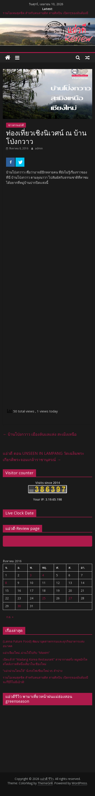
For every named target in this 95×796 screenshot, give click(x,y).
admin (39, 148)
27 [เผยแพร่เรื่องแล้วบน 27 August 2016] (70, 598)
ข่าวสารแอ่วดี (16, 125)
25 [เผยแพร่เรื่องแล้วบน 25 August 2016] (44, 598)
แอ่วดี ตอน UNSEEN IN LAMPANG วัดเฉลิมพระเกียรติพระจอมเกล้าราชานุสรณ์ (43, 456)
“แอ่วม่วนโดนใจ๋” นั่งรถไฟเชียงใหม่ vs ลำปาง (32, 671)
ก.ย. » (9, 617)
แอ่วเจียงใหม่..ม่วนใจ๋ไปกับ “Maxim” (26, 653)
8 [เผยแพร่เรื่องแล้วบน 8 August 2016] (6, 583)
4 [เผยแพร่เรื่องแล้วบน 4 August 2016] (43, 575)
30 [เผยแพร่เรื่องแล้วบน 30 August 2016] (19, 606)
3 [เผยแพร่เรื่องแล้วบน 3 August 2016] (31, 575)
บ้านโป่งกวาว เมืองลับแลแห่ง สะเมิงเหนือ (40, 434)
